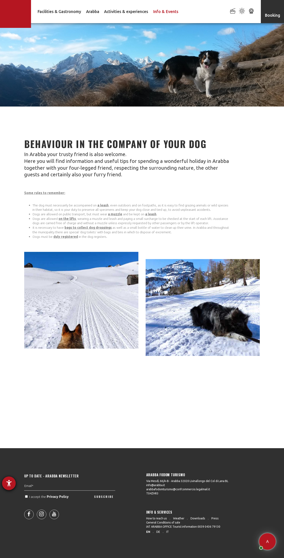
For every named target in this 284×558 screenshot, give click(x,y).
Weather (178, 518)
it (167, 531)
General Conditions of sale (163, 522)
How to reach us (156, 518)
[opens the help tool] (9, 483)
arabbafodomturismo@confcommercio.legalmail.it (178, 489)
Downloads (198, 518)
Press (215, 518)
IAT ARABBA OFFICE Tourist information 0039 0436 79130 (183, 526)
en (148, 531)
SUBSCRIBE (104, 505)
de (158, 531)
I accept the (47, 505)
